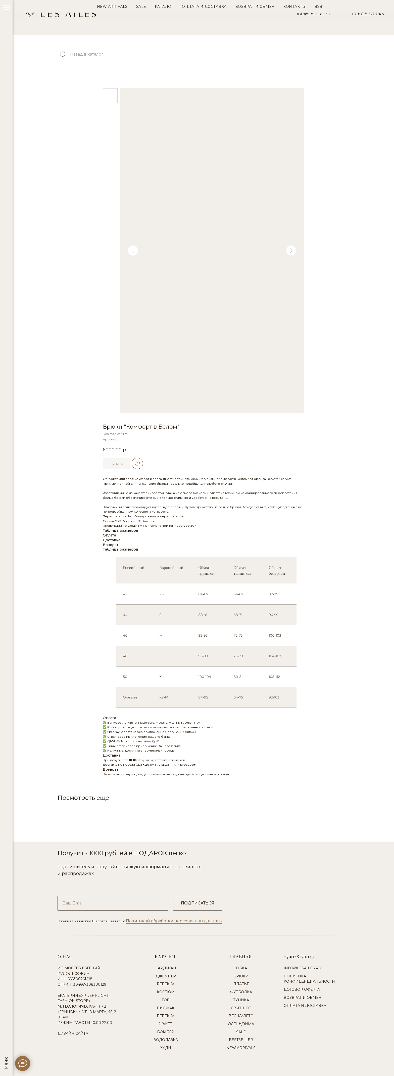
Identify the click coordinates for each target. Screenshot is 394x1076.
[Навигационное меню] (6, 7)
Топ (166, 1000)
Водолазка (165, 1040)
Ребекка (165, 984)
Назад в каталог (86, 54)
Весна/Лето (241, 1016)
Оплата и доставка (305, 1005)
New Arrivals (241, 1048)
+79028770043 (368, 14)
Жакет (165, 1024)
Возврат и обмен (302, 997)
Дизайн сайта (73, 1033)
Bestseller (241, 1040)
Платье (241, 984)
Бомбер (165, 1032)
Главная (241, 957)
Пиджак (165, 1008)
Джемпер (166, 976)
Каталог (165, 957)
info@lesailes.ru (313, 14)
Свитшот (241, 1008)
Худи (165, 1048)
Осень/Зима (241, 1024)
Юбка (241, 968)
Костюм (166, 992)
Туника (241, 1000)
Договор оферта (302, 989)
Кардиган (165, 968)
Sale (241, 1032)
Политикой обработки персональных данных (174, 921)
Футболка (241, 992)
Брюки (241, 976)
